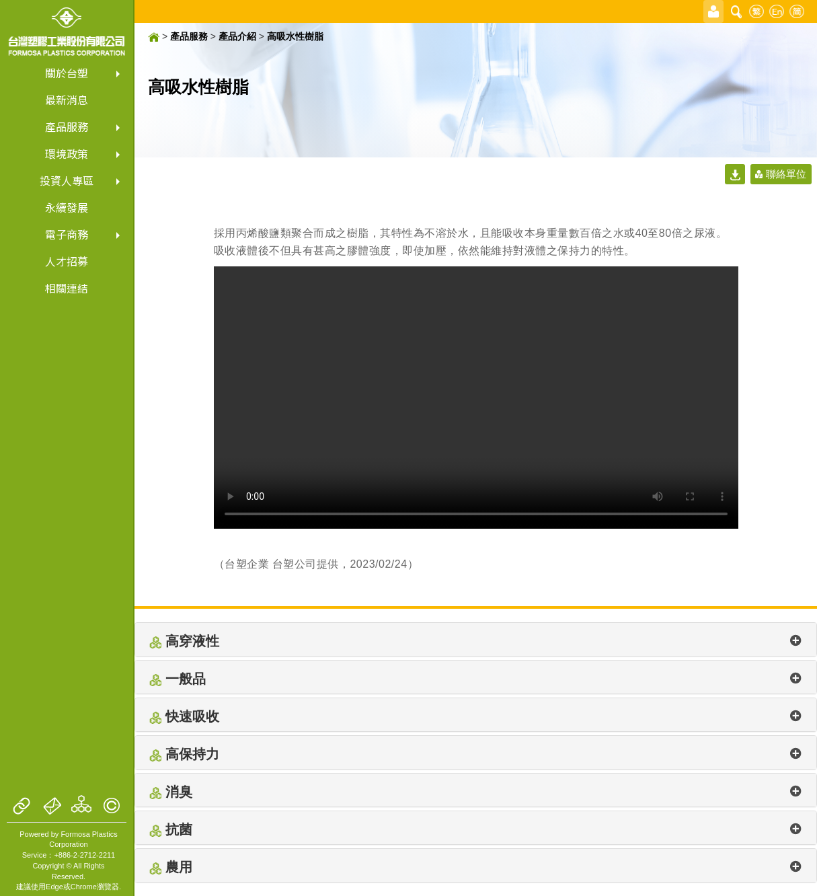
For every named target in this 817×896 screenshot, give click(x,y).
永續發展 (66, 208)
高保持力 (475, 754)
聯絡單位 (786, 174)
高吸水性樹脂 (295, 36)
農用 (475, 867)
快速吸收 (475, 716)
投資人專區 (66, 181)
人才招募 (66, 262)
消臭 (475, 791)
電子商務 (66, 235)
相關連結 (66, 289)
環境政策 (66, 154)
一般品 (475, 678)
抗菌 (475, 829)
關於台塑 (66, 73)
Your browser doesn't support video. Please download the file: (476, 397)
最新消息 (66, 100)
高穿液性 (475, 641)
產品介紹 (237, 36)
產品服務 (66, 127)
